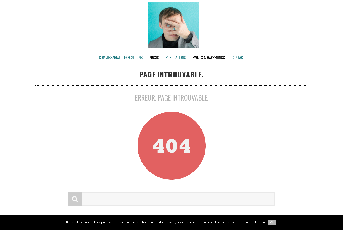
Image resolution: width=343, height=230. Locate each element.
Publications (176, 57)
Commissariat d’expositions (121, 57)
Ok (272, 222)
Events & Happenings (209, 57)
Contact (238, 57)
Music (154, 57)
